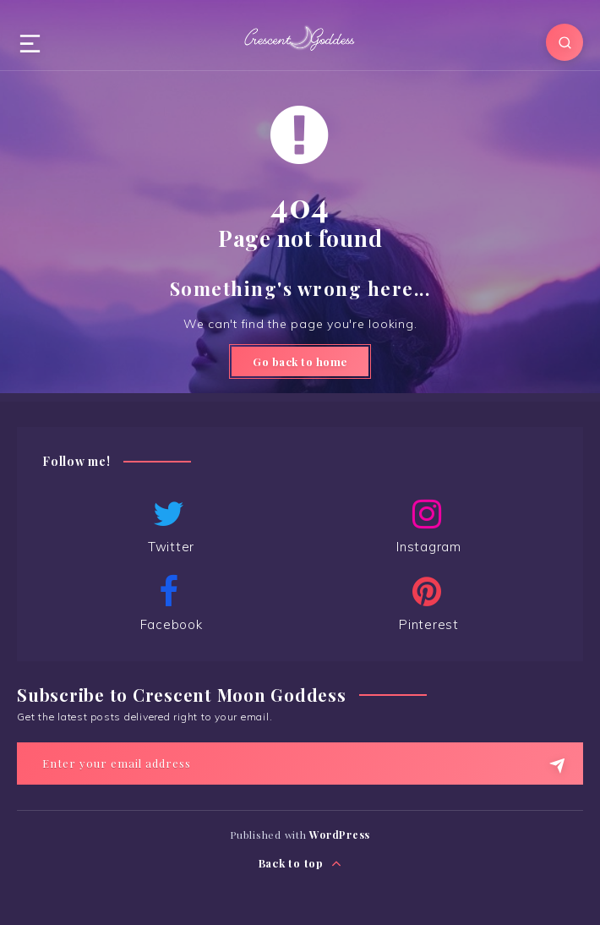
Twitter (169, 526)
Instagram (427, 526)
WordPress (339, 834)
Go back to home (300, 361)
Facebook (169, 603)
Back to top (300, 864)
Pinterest (427, 603)
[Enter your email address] (300, 763)
